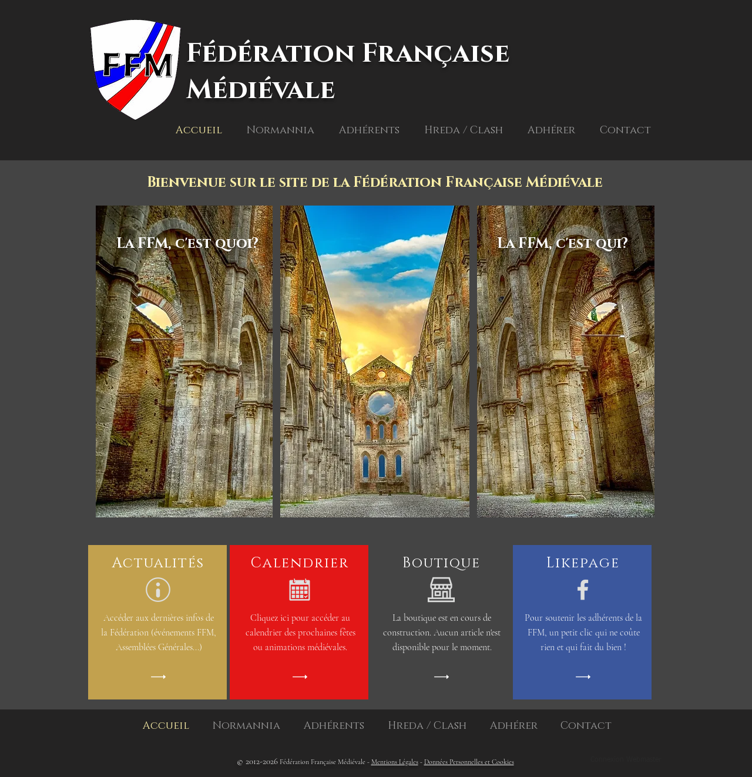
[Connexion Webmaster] (625, 760)
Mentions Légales (394, 762)
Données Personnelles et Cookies (469, 762)
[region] (185, 389)
